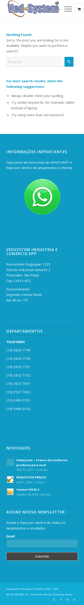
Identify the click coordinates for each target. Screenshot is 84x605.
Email (10, 536)
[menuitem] (55, 9)
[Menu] (66, 9)
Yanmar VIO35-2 (27, 490)
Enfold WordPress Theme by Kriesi (51, 594)
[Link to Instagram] (67, 599)
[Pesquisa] (55, 9)
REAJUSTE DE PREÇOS (31, 477)
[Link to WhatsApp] (74, 599)
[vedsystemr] (34, 9)
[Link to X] (54, 599)
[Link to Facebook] (61, 599)
